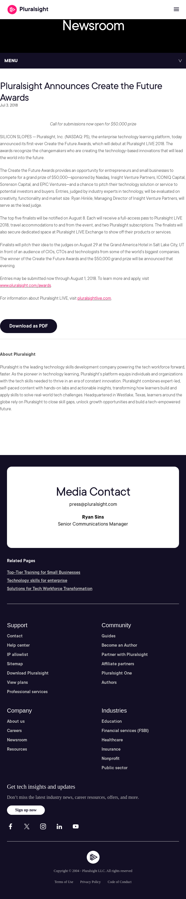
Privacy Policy (90, 882)
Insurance (111, 749)
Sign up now (26, 810)
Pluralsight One (117, 673)
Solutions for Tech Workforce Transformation (49, 588)
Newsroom (17, 740)
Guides (109, 636)
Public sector (114, 767)
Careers (14, 730)
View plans (17, 682)
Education (112, 721)
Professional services (27, 691)
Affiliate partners (118, 663)
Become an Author (119, 645)
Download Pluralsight (28, 673)
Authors (109, 682)
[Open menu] (176, 9)
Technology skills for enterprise (37, 580)
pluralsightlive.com (94, 298)
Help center (18, 645)
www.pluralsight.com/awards (25, 285)
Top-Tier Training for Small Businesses (43, 572)
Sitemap (15, 663)
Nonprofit (111, 758)
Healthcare (112, 740)
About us (16, 721)
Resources (17, 749)
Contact (15, 636)
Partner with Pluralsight (125, 654)
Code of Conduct (120, 882)
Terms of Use (63, 882)
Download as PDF (28, 326)
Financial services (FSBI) (125, 730)
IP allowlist (17, 654)
